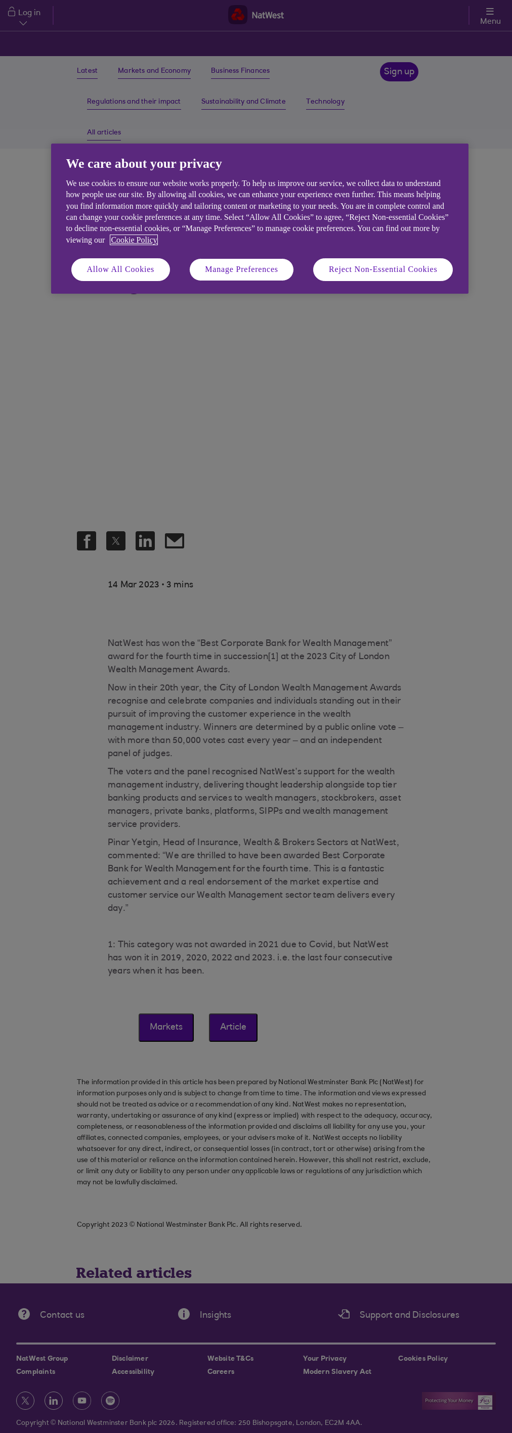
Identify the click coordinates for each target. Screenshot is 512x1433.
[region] (259, 219)
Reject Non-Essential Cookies (383, 269)
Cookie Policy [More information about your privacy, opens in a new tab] (134, 240)
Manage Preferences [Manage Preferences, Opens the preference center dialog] (241, 269)
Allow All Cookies (121, 269)
